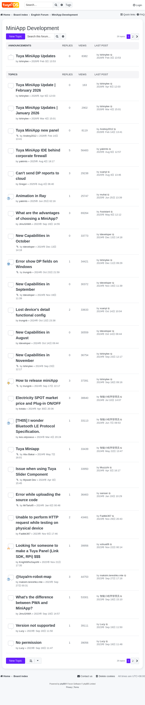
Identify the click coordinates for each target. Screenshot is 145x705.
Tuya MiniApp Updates (36, 56)
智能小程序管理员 (109, 396)
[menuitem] (137, 5)
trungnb (27, 272)
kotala (22, 408)
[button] (137, 36)
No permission (28, 642)
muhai (103, 194)
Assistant (105, 211)
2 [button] (133, 36)
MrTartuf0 (28, 505)
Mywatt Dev (29, 479)
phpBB (63, 684)
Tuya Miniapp (27, 449)
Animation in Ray (31, 196)
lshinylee (24, 61)
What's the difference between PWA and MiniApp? (34, 602)
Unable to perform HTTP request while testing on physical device (37, 522)
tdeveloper (29, 246)
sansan (104, 493)
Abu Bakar (29, 454)
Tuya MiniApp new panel (37, 130)
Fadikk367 (25, 533)
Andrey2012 (29, 135)
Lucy (21, 631)
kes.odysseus (26, 437)
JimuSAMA (25, 224)
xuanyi (103, 171)
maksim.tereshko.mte (31, 582)
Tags (68, 5)
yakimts (23, 161)
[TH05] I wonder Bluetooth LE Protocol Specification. (35, 426)
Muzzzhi (104, 467)
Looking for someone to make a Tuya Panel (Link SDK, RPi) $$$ (37, 551)
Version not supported (35, 625)
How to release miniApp (37, 380)
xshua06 (104, 544)
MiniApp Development (32, 28)
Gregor (23, 184)
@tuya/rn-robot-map (33, 577)
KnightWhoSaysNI (29, 562)
